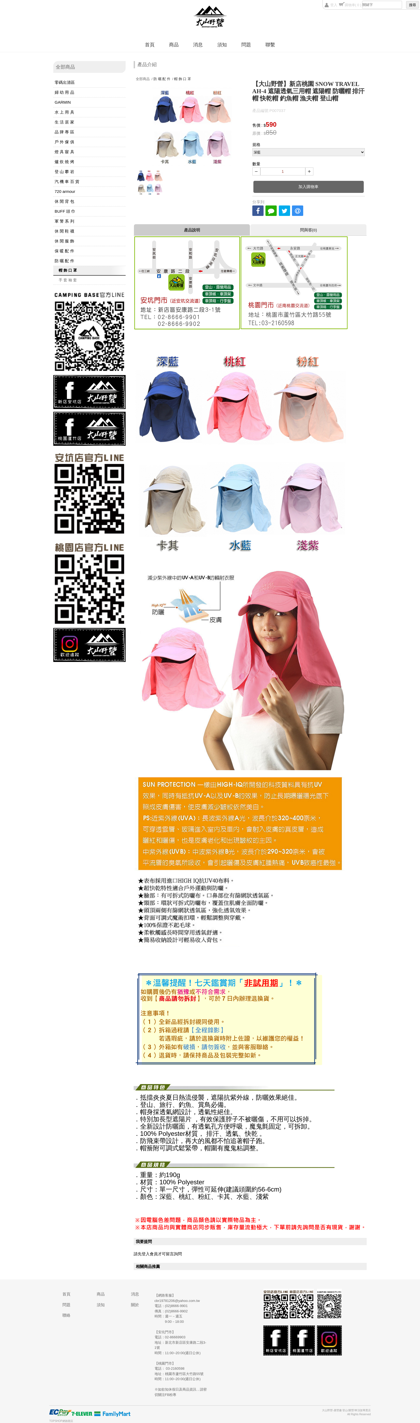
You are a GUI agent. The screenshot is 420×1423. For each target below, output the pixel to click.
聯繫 (270, 44)
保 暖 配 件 (64, 251)
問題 (246, 44)
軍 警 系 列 (64, 221)
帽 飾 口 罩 (68, 270)
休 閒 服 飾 (64, 241)
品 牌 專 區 (64, 132)
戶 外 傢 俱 (64, 142)
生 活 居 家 (64, 122)
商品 (174, 44)
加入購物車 (308, 186)
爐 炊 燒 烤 (64, 161)
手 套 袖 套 (68, 280)
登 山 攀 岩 (64, 171)
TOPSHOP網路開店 (61, 1421)
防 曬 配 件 (64, 261)
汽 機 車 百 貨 (67, 181)
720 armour (65, 191)
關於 (135, 1304)
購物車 (353, 5)
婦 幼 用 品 (64, 92)
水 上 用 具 (64, 112)
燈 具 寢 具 (64, 151)
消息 (198, 44)
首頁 (150, 44)
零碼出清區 (65, 82)
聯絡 (66, 1315)
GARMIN (63, 102)
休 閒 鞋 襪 (64, 231)
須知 (222, 44)
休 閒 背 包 (64, 201)
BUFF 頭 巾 (65, 211)
